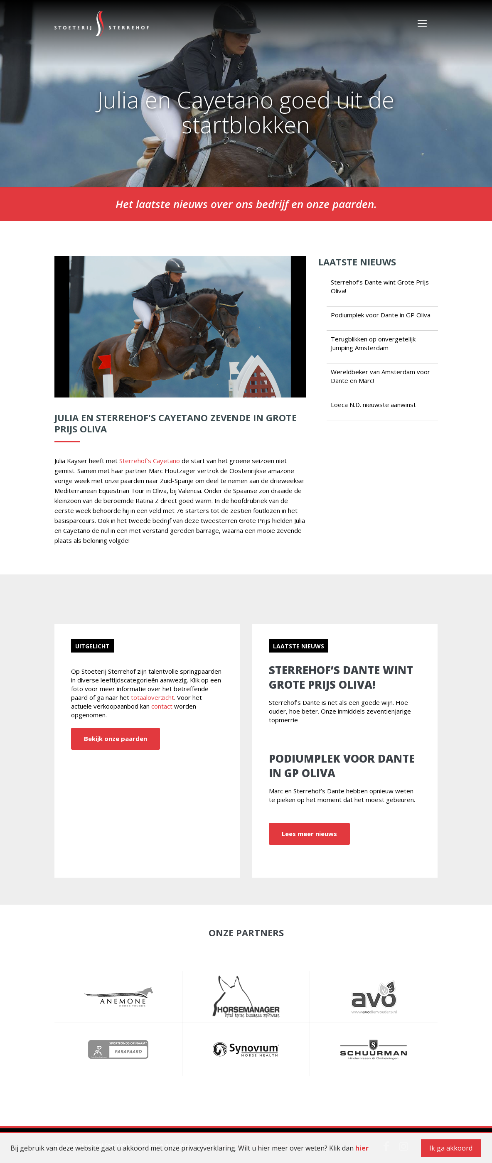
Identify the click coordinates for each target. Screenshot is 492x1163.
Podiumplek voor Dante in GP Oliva (380, 315)
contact (161, 706)
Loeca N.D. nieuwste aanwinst (373, 404)
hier (362, 1148)
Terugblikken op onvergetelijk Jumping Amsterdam (373, 343)
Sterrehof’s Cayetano (149, 460)
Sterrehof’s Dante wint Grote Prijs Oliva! (341, 677)
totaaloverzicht (152, 697)
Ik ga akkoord (450, 1148)
